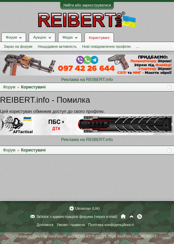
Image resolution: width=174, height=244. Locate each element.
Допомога (44, 225)
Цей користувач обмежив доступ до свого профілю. (52, 111)
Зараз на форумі (18, 46)
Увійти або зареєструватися (87, 5)
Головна (123, 217)
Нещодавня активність (57, 46)
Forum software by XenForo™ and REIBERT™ (87, 237)
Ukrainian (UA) (87, 209)
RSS (139, 217)
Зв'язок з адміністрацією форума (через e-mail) (77, 217)
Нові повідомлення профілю (106, 46)
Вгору (131, 217)
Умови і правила (71, 225)
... (137, 46)
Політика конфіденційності (111, 225)
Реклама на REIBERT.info (87, 79)
